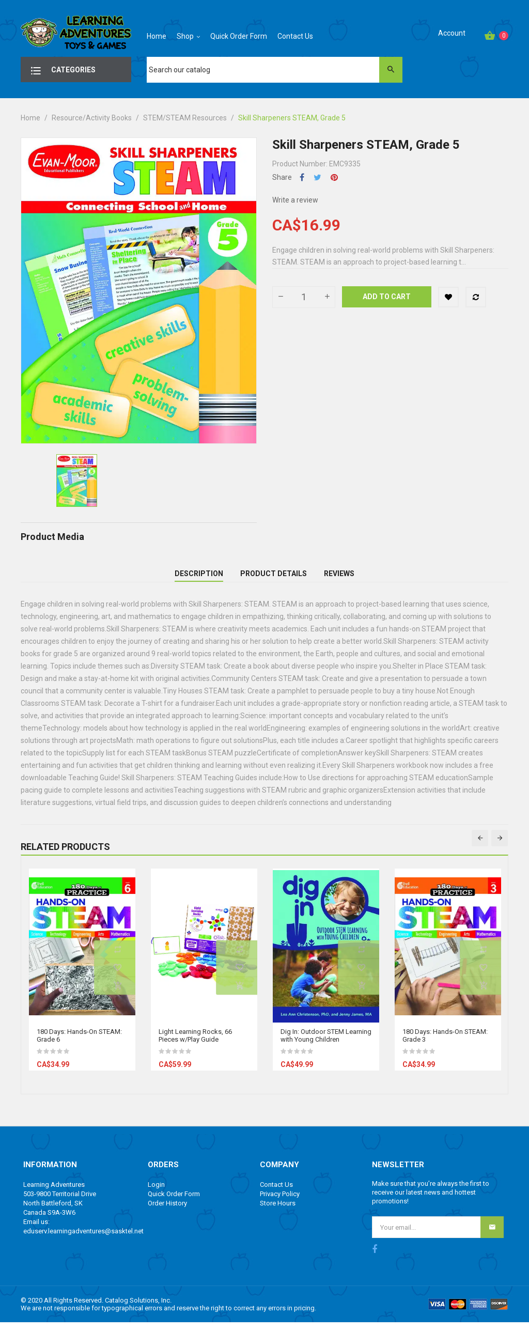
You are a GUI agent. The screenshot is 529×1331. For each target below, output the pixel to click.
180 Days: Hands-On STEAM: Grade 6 (79, 1045)
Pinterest (334, 177)
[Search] (274, 69)
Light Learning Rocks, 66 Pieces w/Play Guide (195, 1045)
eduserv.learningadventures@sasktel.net (83, 1240)
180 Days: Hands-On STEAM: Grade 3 (445, 1045)
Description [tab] (199, 578)
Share (302, 177)
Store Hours (277, 1212)
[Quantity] (303, 297)
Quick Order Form (174, 1203)
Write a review (295, 200)
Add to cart (387, 296)
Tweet (317, 177)
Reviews (339, 578)
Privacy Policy (280, 1203)
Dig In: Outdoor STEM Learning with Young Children (326, 1045)
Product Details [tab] (273, 578)
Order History (167, 1212)
